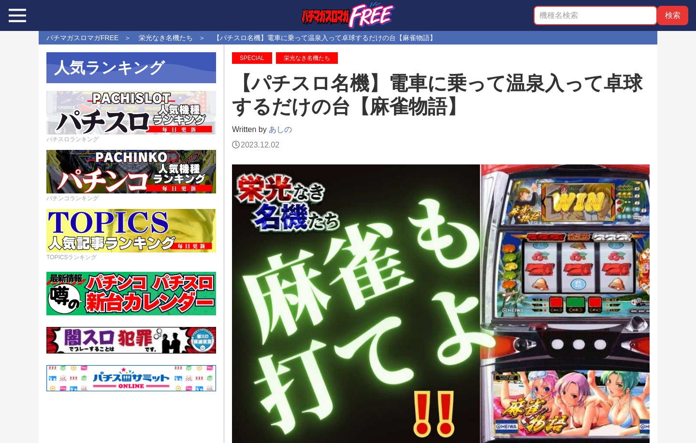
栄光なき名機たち (307, 58)
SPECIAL (252, 58)
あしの (280, 129)
